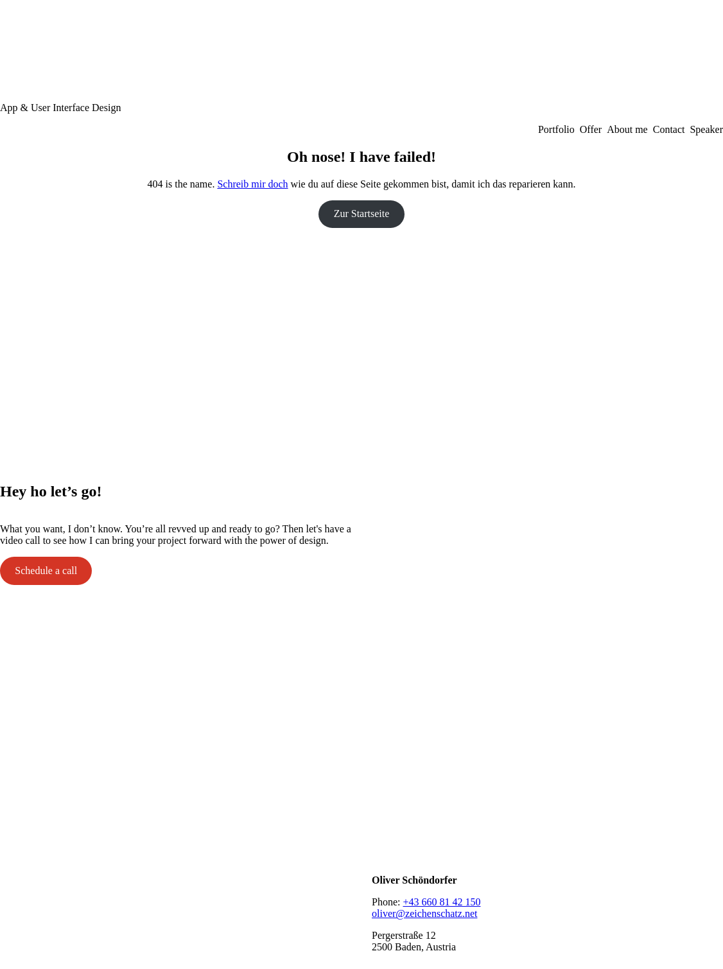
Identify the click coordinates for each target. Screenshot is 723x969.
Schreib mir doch (252, 184)
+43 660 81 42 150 (441, 901)
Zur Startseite (362, 213)
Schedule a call (46, 570)
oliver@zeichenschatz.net (424, 913)
